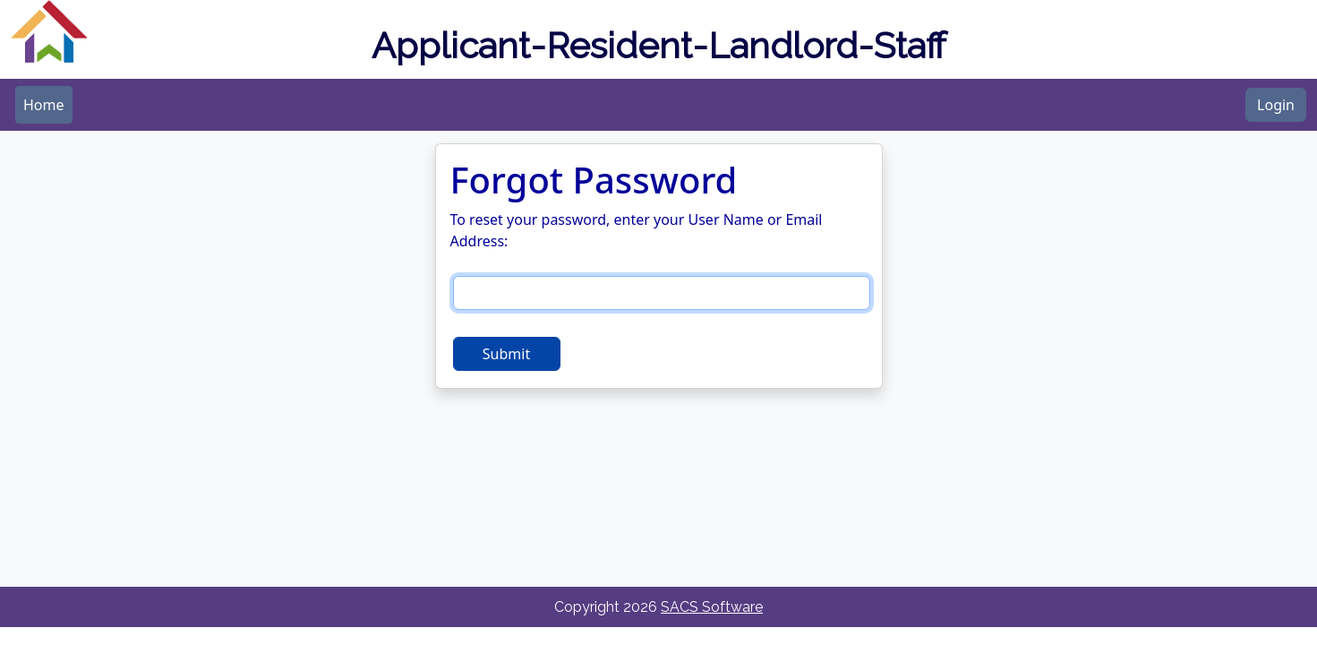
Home (43, 105)
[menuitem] (44, 105)
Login (1276, 105)
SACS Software (712, 606)
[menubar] (44, 105)
